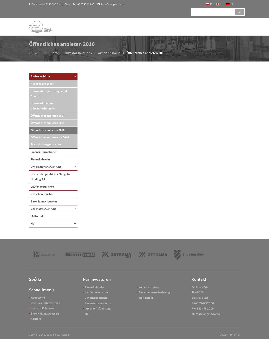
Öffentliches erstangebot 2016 (50, 136)
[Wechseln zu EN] (219, 4)
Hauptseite (38, 294)
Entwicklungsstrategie (45, 310)
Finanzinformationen (44, 150)
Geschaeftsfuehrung (43, 206)
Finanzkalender (40, 157)
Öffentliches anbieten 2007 (48, 115)
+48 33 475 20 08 (204, 300)
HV (32, 220)
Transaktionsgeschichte (46, 143)
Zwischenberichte (42, 191)
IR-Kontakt (38, 213)
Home (54, 53)
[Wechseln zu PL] (209, 4)
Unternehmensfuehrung (46, 165)
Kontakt (36, 316)
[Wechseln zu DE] (230, 4)
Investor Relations (78, 53)
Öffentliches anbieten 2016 (48, 129)
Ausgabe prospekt (42, 83)
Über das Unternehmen (45, 300)
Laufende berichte (42, 184)
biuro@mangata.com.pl (206, 311)
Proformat (234, 331)
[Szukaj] (239, 12)
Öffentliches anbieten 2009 (48, 122)
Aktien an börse (109, 53)
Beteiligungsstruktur (44, 199)
